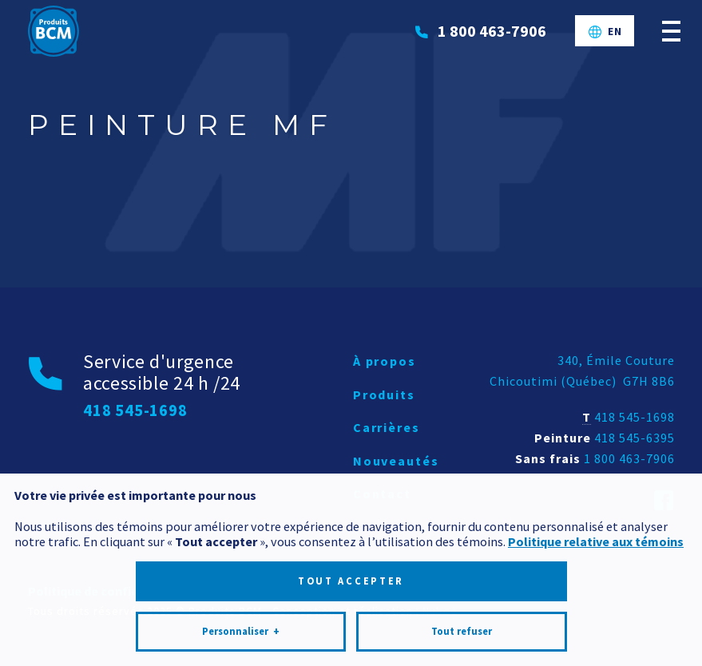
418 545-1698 (634, 417)
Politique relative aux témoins (596, 535)
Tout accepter (351, 575)
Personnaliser (241, 625)
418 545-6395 (634, 438)
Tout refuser (461, 625)
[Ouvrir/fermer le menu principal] (671, 30)
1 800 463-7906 (629, 458)
